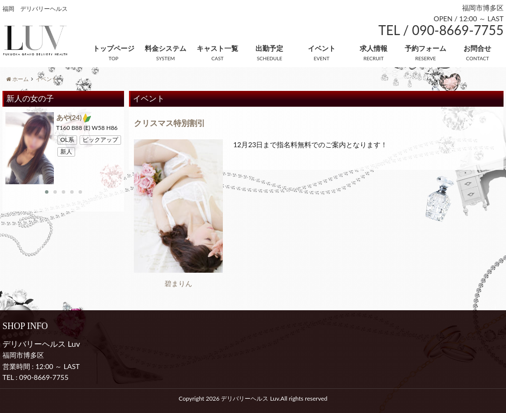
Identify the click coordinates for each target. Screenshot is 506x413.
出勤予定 (269, 48)
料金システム (165, 48)
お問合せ (477, 48)
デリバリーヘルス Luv (250, 398)
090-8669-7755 (44, 377)
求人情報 (373, 48)
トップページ (113, 48)
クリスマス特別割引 (169, 122)
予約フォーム (425, 48)
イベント (322, 48)
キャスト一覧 (217, 48)
